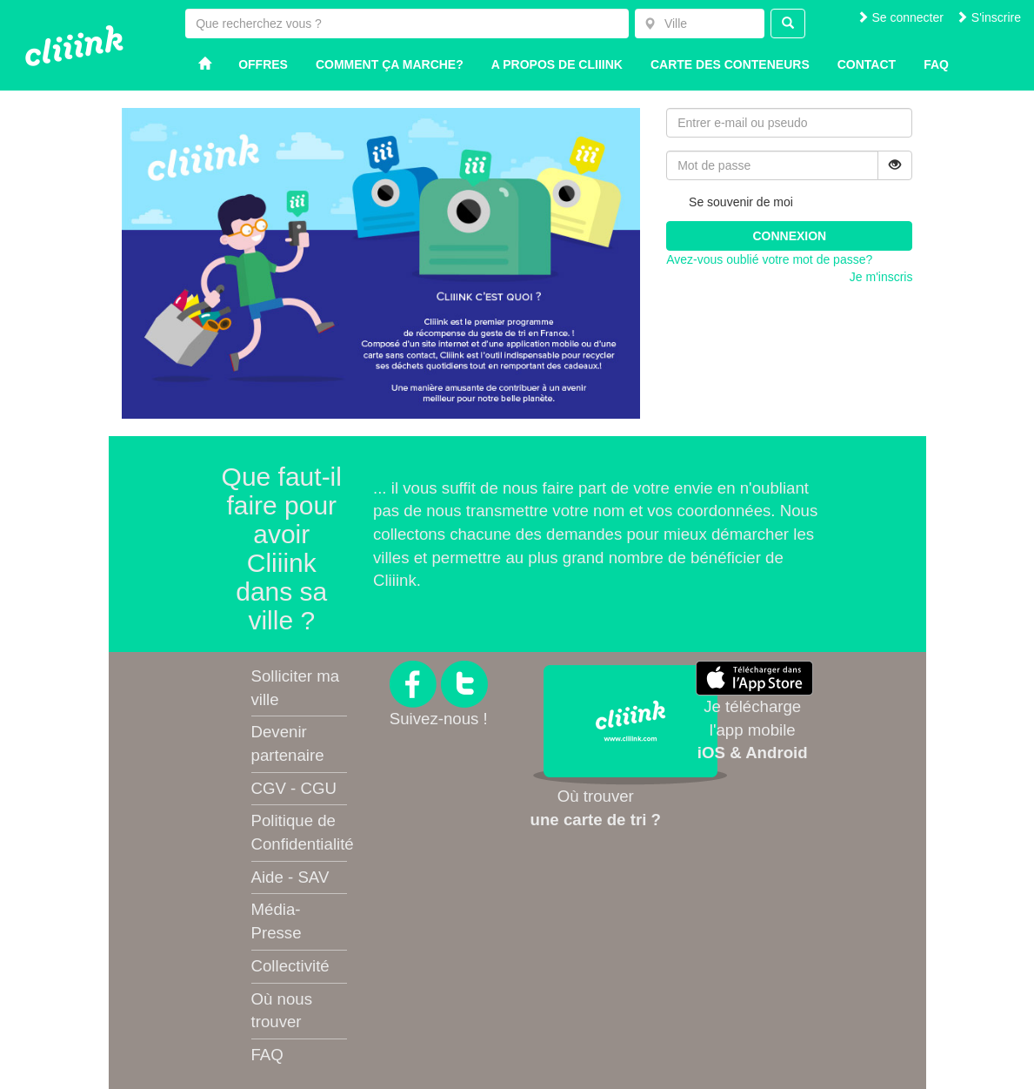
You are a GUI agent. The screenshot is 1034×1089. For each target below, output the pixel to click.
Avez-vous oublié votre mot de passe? (769, 259)
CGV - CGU (294, 788)
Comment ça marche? (390, 64)
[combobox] (699, 23)
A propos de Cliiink (557, 64)
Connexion (789, 236)
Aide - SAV (290, 877)
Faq (936, 64)
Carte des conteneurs (730, 64)
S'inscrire (988, 17)
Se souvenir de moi (729, 202)
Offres (263, 64)
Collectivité (290, 966)
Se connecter (900, 17)
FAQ (267, 1054)
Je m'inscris (881, 277)
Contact (866, 64)
